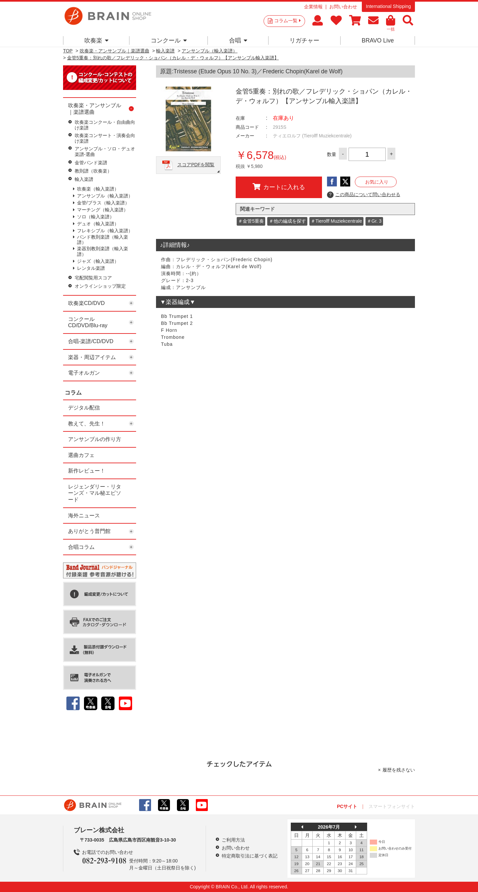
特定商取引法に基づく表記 (250, 855)
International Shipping (388, 6)
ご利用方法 (233, 840)
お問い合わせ (343, 6)
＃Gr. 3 (374, 221)
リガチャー (304, 40)
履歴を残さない (398, 770)
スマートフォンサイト (391, 806)
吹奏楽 (96, 40)
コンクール (169, 40)
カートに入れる (279, 186)
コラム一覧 (287, 20)
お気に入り (376, 182)
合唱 (238, 40)
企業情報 (313, 6)
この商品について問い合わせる (363, 194)
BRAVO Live (377, 40)
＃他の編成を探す (287, 221)
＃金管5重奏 (251, 221)
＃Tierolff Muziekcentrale (336, 221)
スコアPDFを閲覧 (195, 164)
